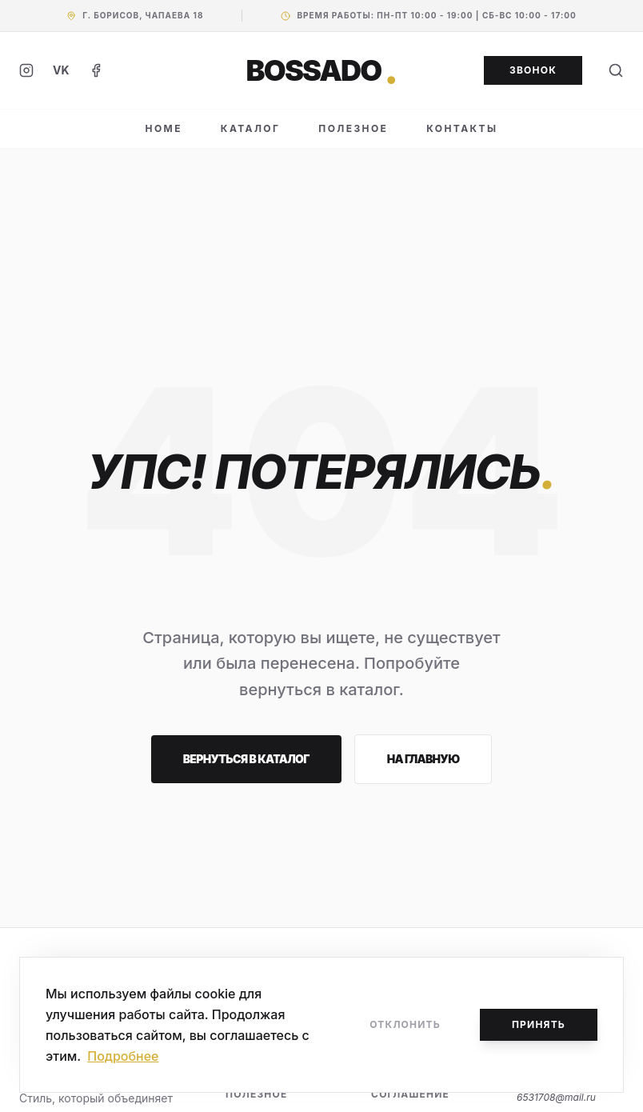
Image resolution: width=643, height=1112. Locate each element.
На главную (423, 759)
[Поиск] (616, 70)
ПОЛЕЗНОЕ (353, 128)
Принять (538, 1024)
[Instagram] (26, 70)
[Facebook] (96, 70)
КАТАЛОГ (250, 128)
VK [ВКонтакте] (61, 70)
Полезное (256, 1094)
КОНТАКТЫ (461, 128)
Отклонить (405, 1024)
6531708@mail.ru (556, 1097)
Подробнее (122, 1056)
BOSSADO (321, 70)
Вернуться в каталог (246, 759)
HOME (164, 128)
